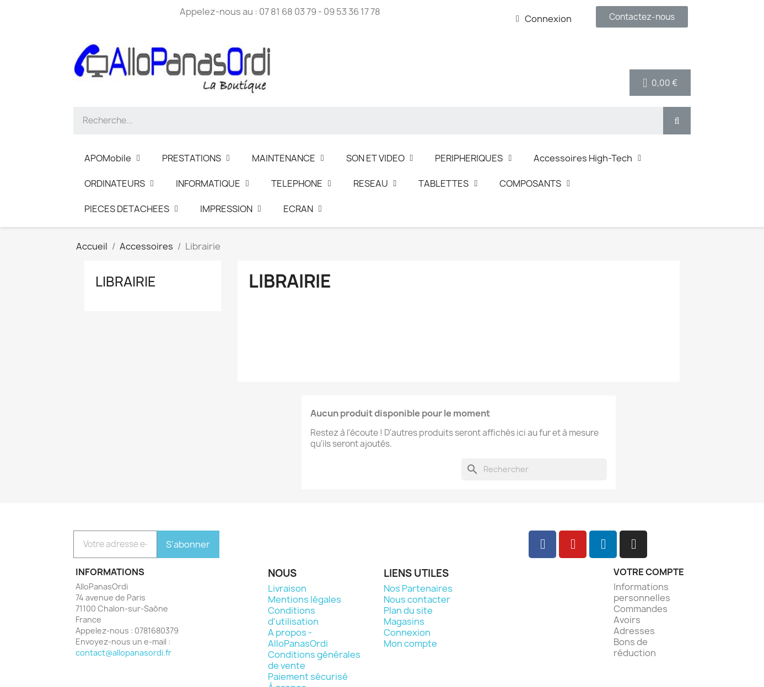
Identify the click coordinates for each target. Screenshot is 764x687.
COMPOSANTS (534, 183)
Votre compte (649, 572)
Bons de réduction (635, 647)
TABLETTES (447, 183)
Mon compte (410, 643)
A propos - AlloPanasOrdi (298, 638)
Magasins (404, 621)
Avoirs (627, 620)
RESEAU (375, 183)
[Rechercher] (534, 469)
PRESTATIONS (196, 158)
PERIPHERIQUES (473, 158)
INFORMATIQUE (212, 183)
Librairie (125, 281)
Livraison (287, 588)
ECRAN (302, 209)
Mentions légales (304, 599)
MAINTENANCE (288, 158)
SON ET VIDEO (379, 158)
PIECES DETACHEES (131, 209)
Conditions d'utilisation (293, 616)
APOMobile (112, 158)
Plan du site (408, 610)
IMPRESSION (230, 209)
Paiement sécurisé (308, 676)
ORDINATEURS (119, 183)
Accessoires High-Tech (587, 158)
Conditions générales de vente (314, 660)
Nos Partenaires (418, 588)
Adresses (634, 631)
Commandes (641, 609)
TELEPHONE (301, 183)
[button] (642, 17)
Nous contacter (417, 599)
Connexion (407, 632)
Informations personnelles (642, 592)
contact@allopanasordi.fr (123, 652)
